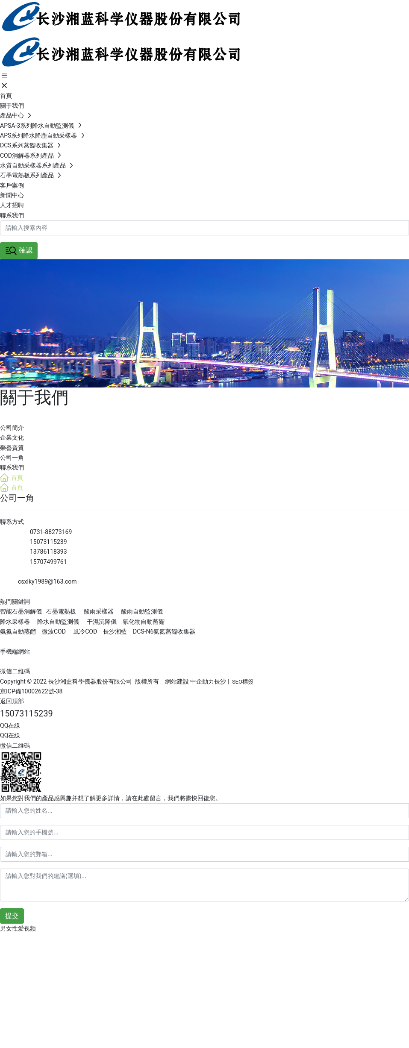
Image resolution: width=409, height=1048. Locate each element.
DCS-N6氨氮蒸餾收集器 (163, 631)
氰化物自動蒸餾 (144, 621)
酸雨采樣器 (99, 611)
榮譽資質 (12, 447)
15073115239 (48, 541)
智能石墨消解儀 (21, 611)
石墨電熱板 (61, 611)
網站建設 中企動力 (189, 681)
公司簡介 (12, 427)
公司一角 (12, 457)
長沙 (220, 681)
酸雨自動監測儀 (142, 611)
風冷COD (84, 631)
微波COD (54, 631)
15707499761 (48, 561)
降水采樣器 (15, 621)
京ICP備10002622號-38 (31, 691)
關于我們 (34, 397)
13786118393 (48, 551)
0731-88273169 (51, 531)
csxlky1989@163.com (47, 581)
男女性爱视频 (18, 928)
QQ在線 (10, 725)
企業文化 (12, 437)
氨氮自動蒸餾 (18, 631)
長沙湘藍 (114, 631)
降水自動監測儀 (58, 621)
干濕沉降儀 (102, 621)
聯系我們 (12, 467)
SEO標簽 (242, 681)
